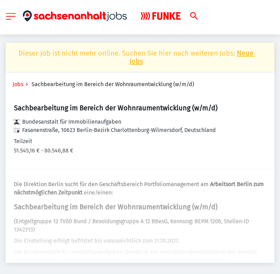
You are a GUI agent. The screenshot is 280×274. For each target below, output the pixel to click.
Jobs (17, 84)
